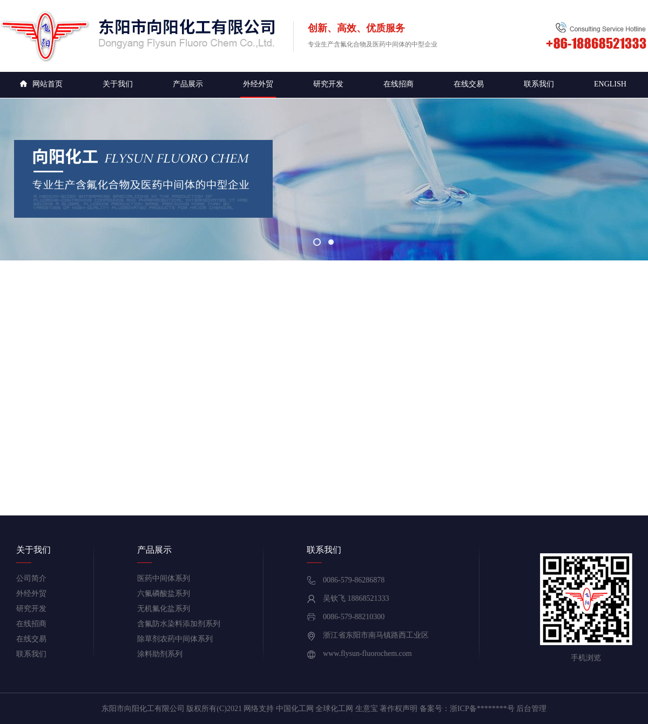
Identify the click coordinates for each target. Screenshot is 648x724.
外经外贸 (258, 84)
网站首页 (41, 84)
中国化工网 (295, 709)
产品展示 (188, 84)
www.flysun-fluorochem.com (367, 653)
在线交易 (469, 84)
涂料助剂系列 (160, 654)
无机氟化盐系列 (163, 609)
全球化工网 (334, 709)
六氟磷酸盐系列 (163, 593)
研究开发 (328, 84)
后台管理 (531, 709)
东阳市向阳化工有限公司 (143, 709)
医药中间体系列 (163, 578)
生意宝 (366, 709)
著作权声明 (398, 709)
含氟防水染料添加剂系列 (178, 624)
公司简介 (31, 578)
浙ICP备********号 (482, 709)
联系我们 (539, 84)
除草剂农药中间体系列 (175, 639)
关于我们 (118, 84)
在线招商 (398, 84)
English (610, 84)
